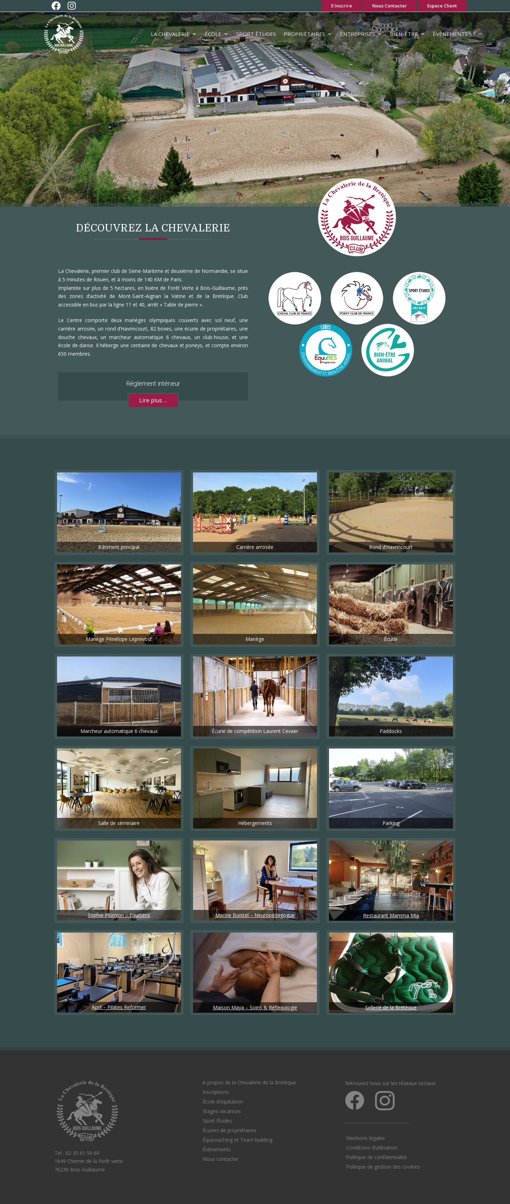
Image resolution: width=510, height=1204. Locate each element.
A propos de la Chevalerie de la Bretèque (249, 1082)
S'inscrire (341, 5)
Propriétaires (304, 34)
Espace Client (442, 5)
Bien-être (404, 34)
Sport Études (256, 34)
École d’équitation (223, 1101)
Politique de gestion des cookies (383, 1166)
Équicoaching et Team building (237, 1139)
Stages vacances (222, 1111)
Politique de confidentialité (376, 1157)
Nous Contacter (389, 5)
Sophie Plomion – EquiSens (119, 915)
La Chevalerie (170, 34)
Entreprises (357, 34)
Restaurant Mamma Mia (391, 915)
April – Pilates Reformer (119, 1007)
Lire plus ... (153, 400)
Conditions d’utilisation (371, 1147)
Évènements (450, 34)
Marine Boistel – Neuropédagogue (255, 915)
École (213, 34)
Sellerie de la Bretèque (390, 1007)
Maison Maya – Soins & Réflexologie (255, 1007)
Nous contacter (220, 1159)
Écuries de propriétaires (229, 1130)
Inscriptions (216, 1092)
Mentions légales (365, 1138)
